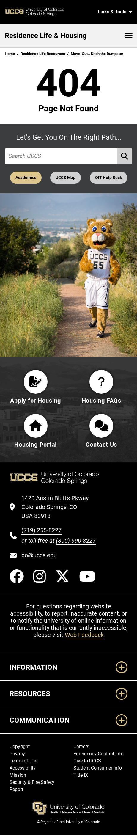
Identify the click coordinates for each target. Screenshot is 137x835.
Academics (25, 177)
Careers (81, 746)
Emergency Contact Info (98, 753)
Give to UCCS (87, 761)
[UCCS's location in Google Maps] (58, 507)
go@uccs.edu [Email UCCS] (39, 555)
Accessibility (23, 768)
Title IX (80, 775)
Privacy (17, 753)
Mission (18, 775)
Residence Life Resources (43, 53)
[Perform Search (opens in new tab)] (124, 156)
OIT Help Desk (108, 177)
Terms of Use (23, 761)
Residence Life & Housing (46, 36)
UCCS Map (65, 177)
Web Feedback (84, 634)
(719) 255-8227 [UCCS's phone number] (41, 530)
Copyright (20, 746)
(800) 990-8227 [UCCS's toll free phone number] (76, 540)
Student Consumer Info (97, 768)
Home (10, 53)
